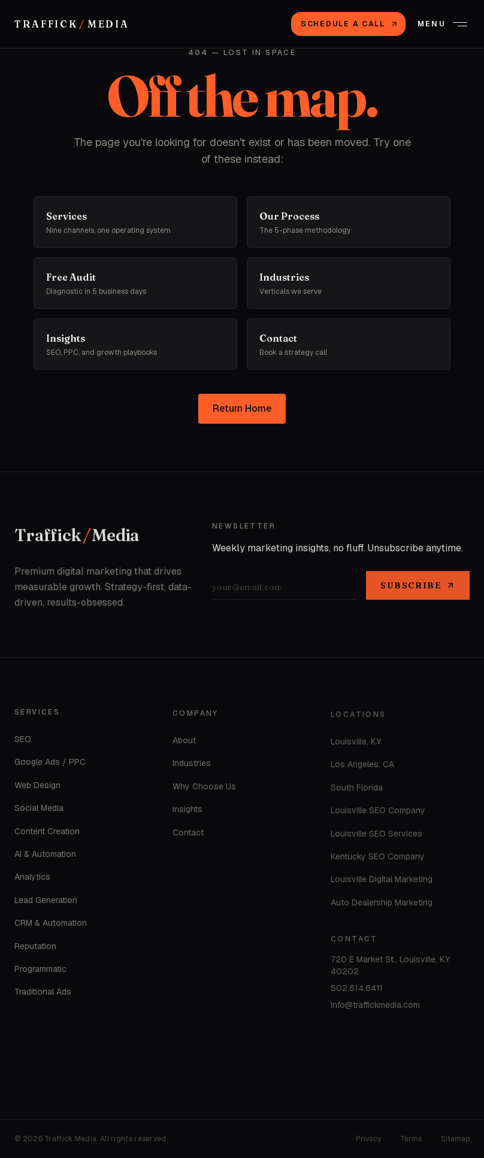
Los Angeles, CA (362, 767)
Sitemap (455, 1139)
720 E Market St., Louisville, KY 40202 (390, 968)
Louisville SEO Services (376, 836)
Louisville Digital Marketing (381, 882)
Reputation (35, 948)
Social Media (38, 810)
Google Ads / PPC (50, 764)
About (184, 743)
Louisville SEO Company (378, 813)
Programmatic (40, 971)
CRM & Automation (50, 925)
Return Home (242, 408)
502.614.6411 (357, 991)
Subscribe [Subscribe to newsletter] (417, 587)
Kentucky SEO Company (378, 859)
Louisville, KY (356, 744)
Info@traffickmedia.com (375, 1007)
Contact (188, 834)
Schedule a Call (349, 24)
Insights (187, 812)
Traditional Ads (42, 994)
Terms (411, 1139)
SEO (22, 741)
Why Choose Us (204, 788)
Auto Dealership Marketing (381, 905)
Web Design (37, 787)
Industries (192, 766)
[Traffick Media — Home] (71, 24)
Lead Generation (45, 902)
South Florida (357, 790)
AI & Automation (45, 856)
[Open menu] (442, 24)
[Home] (77, 538)
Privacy (368, 1139)
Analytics (32, 879)
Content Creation (47, 833)
